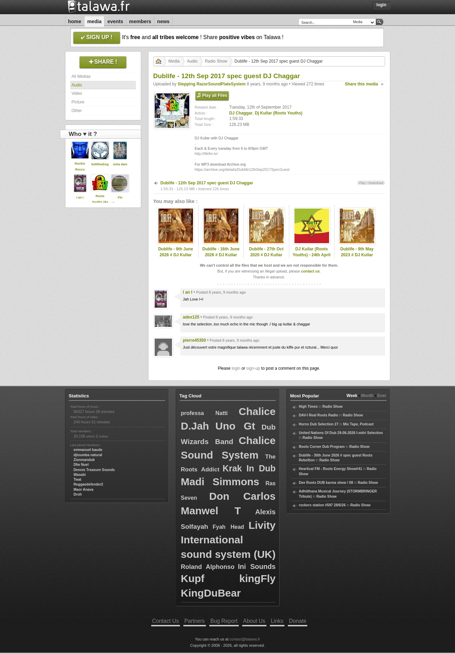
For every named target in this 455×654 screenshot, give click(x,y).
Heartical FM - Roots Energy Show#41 (330, 469)
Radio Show (216, 61)
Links (277, 621)
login (235, 368)
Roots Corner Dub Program (322, 447)
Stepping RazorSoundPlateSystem (212, 84)
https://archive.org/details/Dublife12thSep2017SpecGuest (242, 169)
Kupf (192, 578)
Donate (297, 621)
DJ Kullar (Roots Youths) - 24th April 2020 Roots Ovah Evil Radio (311, 258)
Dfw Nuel (81, 465)
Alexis (265, 512)
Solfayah (194, 526)
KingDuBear (211, 593)
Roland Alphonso (208, 566)
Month (367, 395)
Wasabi (80, 475)
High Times (308, 406)
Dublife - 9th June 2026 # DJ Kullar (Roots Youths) (175, 255)
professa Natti (204, 413)
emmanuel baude (88, 450)
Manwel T (211, 510)
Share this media (361, 84)
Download (375, 183)
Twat (77, 479)
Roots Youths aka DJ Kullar (100, 202)
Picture (78, 102)
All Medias (81, 76)
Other (77, 110)
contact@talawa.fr (244, 639)
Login (381, 4)
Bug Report (224, 621)
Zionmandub (84, 460)
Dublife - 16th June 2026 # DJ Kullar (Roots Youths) (220, 255)
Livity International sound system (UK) (228, 539)
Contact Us (165, 621)
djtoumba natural (88, 455)
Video (77, 93)
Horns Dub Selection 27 (318, 424)
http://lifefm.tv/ (206, 153)
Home (74, 21)
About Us (254, 621)
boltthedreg (100, 164)
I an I (80, 197)
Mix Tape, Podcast (358, 424)
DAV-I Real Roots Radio (318, 415)
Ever (381, 395)
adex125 (191, 317)
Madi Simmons (220, 481)
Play (362, 183)
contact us (310, 271)
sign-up (253, 368)
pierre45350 (194, 340)
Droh (78, 494)
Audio (77, 85)
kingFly (257, 578)
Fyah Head (228, 527)
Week (352, 395)
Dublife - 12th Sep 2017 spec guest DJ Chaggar (207, 183)
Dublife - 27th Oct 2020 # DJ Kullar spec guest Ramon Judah (266, 258)
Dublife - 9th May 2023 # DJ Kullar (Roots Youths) (356, 255)
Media (94, 21)
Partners (194, 621)
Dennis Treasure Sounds (94, 470)
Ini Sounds (256, 566)
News (163, 21)
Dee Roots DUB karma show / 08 (326, 483)
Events (115, 21)
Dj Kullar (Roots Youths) (279, 113)
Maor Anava (83, 489)
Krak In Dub (248, 468)
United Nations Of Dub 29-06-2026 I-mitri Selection (341, 433)
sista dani (120, 164)
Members (140, 21)
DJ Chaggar (241, 113)
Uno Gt (235, 426)
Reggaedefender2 (88, 484)
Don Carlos (242, 496)
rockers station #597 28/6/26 (322, 505)
